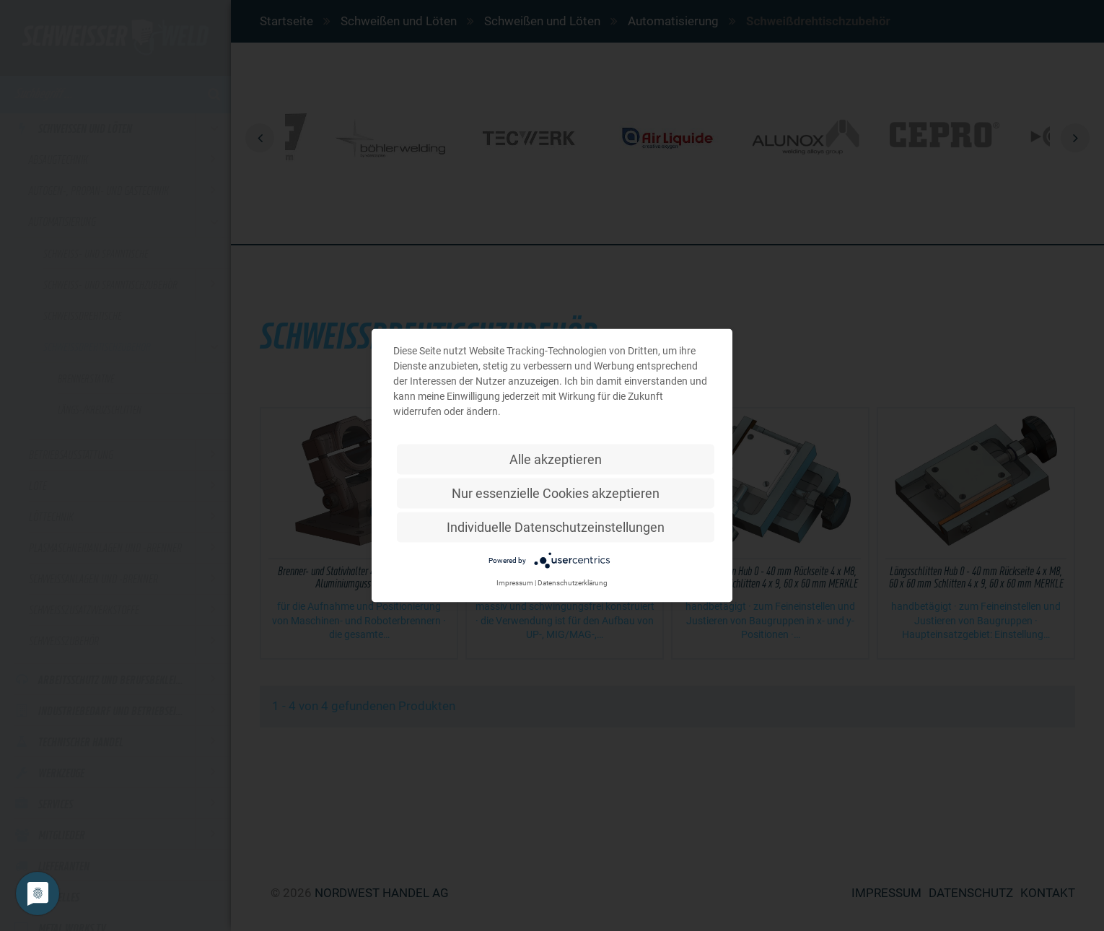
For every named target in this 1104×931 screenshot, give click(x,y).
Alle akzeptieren (555, 459)
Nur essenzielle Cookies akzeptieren (556, 493)
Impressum (514, 583)
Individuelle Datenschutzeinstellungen (556, 527)
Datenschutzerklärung (573, 583)
